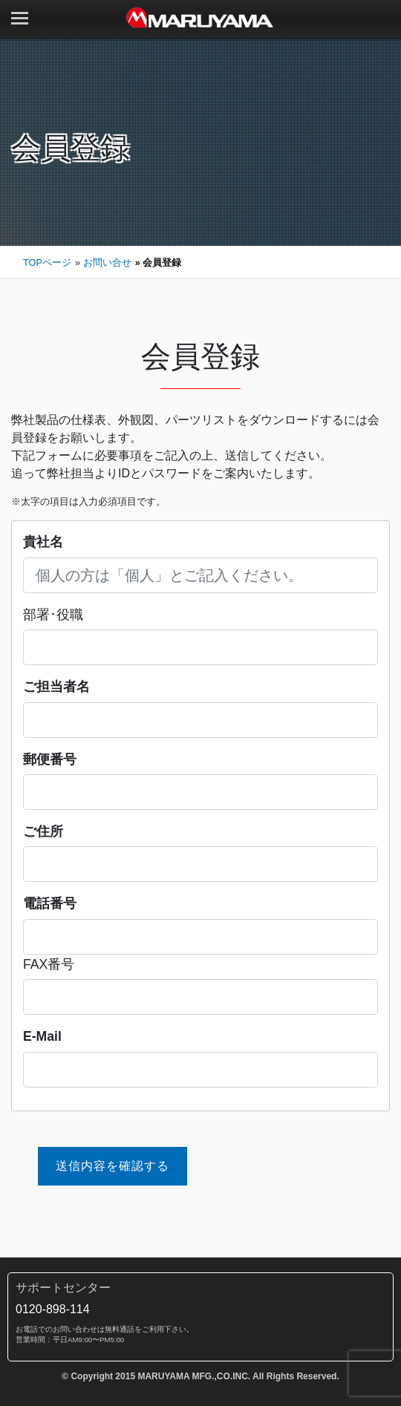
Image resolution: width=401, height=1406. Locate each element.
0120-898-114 (53, 1309)
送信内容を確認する (112, 1166)
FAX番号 (48, 964)
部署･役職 (53, 614)
